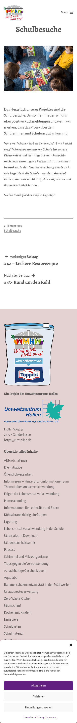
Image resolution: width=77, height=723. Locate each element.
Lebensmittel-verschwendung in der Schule (34, 529)
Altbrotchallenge (15, 460)
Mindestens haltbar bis (20, 543)
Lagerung (10, 522)
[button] (71, 645)
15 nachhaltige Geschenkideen (24, 571)
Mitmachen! (12, 605)
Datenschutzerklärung (33, 717)
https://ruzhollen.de (17, 440)
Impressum (51, 717)
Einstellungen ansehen (38, 707)
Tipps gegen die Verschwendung (26, 564)
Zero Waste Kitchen (17, 598)
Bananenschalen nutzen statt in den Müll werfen (37, 585)
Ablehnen (38, 696)
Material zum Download (20, 536)
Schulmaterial (13, 633)
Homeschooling (15, 501)
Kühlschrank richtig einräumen (25, 515)
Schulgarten (12, 626)
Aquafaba (10, 578)
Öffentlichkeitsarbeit (18, 474)
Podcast (9, 550)
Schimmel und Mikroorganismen (26, 557)
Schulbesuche (12, 230)
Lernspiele (11, 619)
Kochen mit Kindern (18, 612)
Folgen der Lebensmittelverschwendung (31, 494)
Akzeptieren (38, 685)
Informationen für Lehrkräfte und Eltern (31, 508)
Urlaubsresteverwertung (21, 591)
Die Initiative (13, 467)
